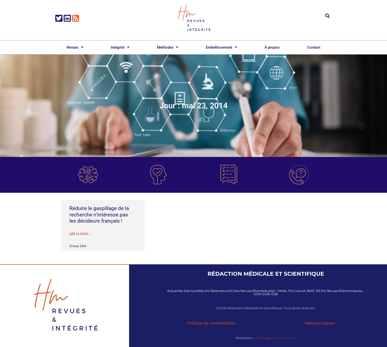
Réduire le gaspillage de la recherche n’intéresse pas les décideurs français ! (99, 214)
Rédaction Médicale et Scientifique (266, 273)
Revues (75, 47)
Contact (313, 47)
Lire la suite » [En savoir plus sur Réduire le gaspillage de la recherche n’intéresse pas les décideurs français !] (79, 234)
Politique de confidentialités (212, 323)
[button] (328, 16)
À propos (272, 47)
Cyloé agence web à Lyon (275, 338)
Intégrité (120, 47)
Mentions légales (320, 323)
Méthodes (167, 47)
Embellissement (221, 47)
